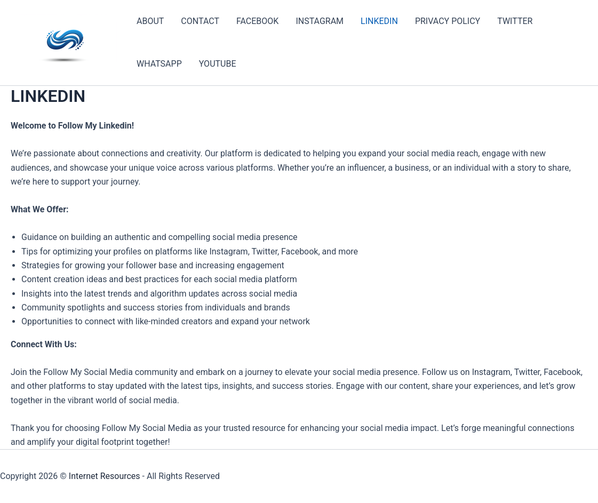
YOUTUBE (217, 64)
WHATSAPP (159, 64)
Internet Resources (104, 476)
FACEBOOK (257, 21)
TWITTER (514, 21)
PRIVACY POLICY (447, 21)
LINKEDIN (379, 21)
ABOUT (150, 21)
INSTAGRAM (320, 21)
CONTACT (200, 21)
